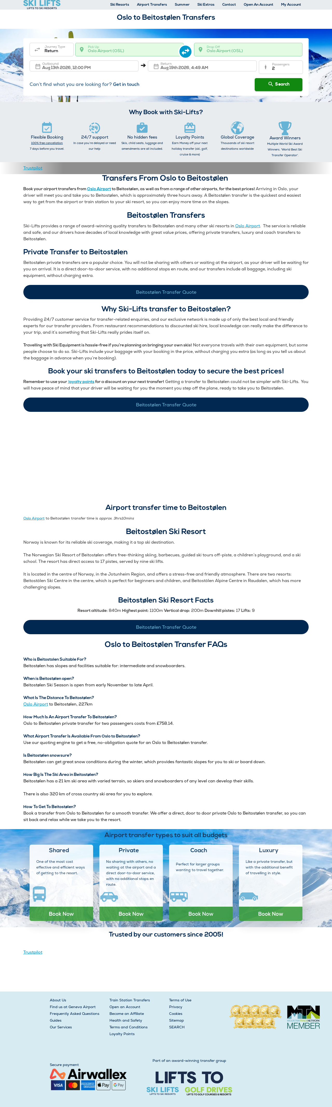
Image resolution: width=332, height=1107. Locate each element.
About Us (58, 1000)
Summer (182, 5)
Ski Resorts (119, 5)
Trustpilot (32, 168)
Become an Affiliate (126, 1013)
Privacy (175, 1006)
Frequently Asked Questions (74, 1013)
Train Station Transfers (129, 1000)
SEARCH (177, 1027)
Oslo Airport (99, 189)
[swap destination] (189, 49)
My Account (291, 5)
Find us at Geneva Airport (73, 1006)
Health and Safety (125, 1020)
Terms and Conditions (128, 1027)
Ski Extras (206, 5)
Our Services (61, 1027)
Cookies (175, 1013)
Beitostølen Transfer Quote (166, 292)
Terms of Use (180, 1000)
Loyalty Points (122, 1033)
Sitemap (176, 1020)
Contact (229, 5)
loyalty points (81, 382)
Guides (55, 1020)
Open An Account (258, 5)
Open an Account (124, 1006)
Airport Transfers (152, 5)
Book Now (61, 913)
